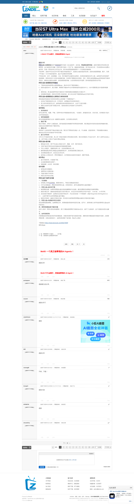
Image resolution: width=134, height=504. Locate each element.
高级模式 (91, 453)
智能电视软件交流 (46, 39)
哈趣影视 (92, 483)
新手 (90, 23)
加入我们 (48, 486)
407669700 (26, 404)
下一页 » (67, 443)
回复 (42, 255)
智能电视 (58, 65)
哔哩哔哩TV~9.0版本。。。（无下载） (52, 234)
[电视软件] (41, 47)
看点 (34, 16)
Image (44, 454)
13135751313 (27, 317)
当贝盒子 (93, 16)
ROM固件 (107, 23)
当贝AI (98, 481)
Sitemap (87, 496)
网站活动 (70, 23)
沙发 (108, 259)
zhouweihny (27, 422)
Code (51, 454)
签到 (103, 16)
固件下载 (70, 486)
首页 (23, 1)
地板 (108, 298)
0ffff (25, 349)
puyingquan (27, 280)
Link (47, 454)
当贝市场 (55, 16)
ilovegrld (26, 386)
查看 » (130, 501)
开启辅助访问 (86, 1)
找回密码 (98, 1)
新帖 (76, 496)
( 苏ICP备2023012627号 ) (105, 496)
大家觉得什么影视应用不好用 (50, 235)
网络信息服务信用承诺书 (74, 498)
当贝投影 (82, 16)
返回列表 (56, 43)
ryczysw (26, 298)
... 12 (92, 42)
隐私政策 (48, 489)
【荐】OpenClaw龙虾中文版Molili (117, 491)
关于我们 (48, 481)
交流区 (61, 23)
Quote (49, 454)
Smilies (53, 454)
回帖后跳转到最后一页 (52, 467)
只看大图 (62, 50)
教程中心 (70, 483)
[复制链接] (69, 47)
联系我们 (48, 483)
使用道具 (103, 255)
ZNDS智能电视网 (23, 39)
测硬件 (65, 23)
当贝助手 (98, 483)
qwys (25, 50)
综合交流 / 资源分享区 (34, 39)
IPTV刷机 (77, 486)
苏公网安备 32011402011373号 (105, 498)
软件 (40, 62)
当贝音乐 (98, 486)
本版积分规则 (107, 466)
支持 (48, 276)
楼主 (100, 50)
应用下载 (43, 16)
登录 (88, 1)
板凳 (108, 280)
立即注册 (92, 1)
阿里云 (41, 65)
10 (89, 42)
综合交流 (70, 481)
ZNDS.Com (30, 500)
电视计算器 (44, 23)
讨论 (39, 23)
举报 (108, 255)
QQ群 (29, 1)
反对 (53, 276)
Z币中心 (75, 23)
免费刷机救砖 (100, 23)
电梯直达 (105, 50)
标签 (80, 496)
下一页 (107, 42)
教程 (64, 16)
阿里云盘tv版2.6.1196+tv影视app (61, 39)
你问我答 (94, 23)
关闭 (131, 487)
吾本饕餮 (26, 259)
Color (42, 454)
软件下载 (32, 23)
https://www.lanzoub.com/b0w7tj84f (56, 223)
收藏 (26, 1)
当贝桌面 (92, 486)
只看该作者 (56, 50)
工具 (72, 16)
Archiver (72, 496)
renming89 (26, 367)
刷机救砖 (76, 483)
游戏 (36, 23)
